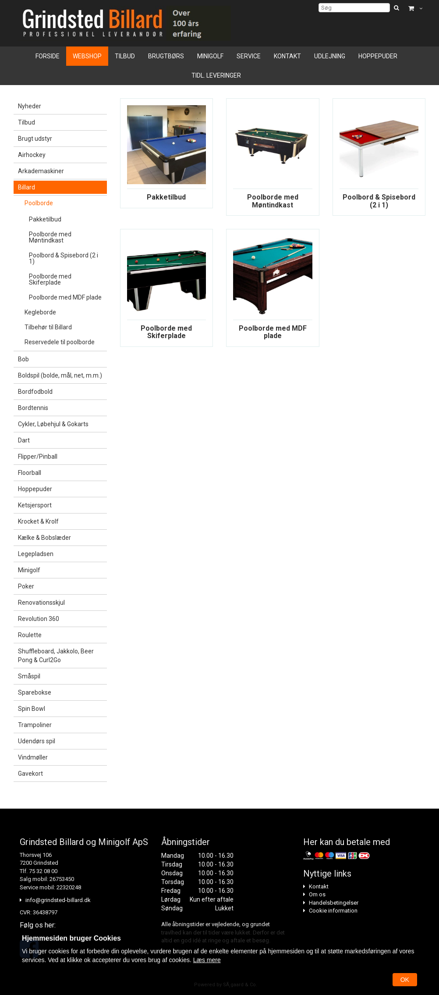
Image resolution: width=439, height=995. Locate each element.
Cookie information (333, 910)
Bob (23, 359)
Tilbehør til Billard (48, 327)
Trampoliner (35, 724)
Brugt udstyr (35, 138)
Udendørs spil (36, 741)
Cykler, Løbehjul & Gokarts (53, 424)
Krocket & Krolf (38, 521)
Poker (26, 586)
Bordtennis (33, 407)
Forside (47, 56)
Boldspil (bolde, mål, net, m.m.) (60, 375)
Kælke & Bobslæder (44, 537)
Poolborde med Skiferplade (50, 279)
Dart (24, 440)
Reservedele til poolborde (60, 342)
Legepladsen (35, 553)
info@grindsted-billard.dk (58, 900)
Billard (26, 187)
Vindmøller (33, 757)
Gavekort (30, 773)
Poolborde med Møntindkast (50, 237)
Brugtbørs (166, 56)
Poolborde (39, 203)
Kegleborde (40, 312)
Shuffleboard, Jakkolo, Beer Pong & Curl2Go (56, 655)
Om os (317, 894)
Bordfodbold (35, 391)
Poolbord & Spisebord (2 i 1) (63, 258)
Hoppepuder (377, 56)
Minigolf (210, 56)
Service (249, 56)
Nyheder (29, 106)
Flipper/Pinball (37, 456)
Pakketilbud (45, 219)
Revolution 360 (38, 618)
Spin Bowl (31, 708)
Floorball (29, 472)
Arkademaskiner (41, 171)
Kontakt (287, 56)
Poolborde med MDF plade (65, 297)
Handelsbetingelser (333, 902)
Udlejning (329, 56)
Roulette (30, 634)
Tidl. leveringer (216, 75)
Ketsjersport (35, 505)
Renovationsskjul (41, 602)
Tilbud (125, 56)
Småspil (29, 676)
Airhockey (32, 154)
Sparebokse (34, 692)
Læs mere (207, 959)
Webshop (87, 56)
